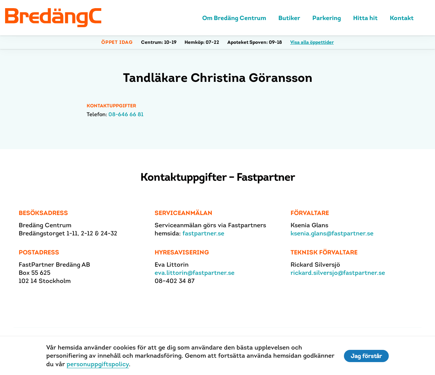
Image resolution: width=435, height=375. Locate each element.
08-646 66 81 (125, 114)
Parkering (326, 18)
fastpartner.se (203, 233)
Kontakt (402, 18)
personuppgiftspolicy (98, 364)
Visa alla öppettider (312, 42)
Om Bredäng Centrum (234, 18)
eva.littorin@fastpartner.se (194, 272)
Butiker (289, 18)
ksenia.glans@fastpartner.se (332, 233)
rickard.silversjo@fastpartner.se (338, 272)
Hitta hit (365, 18)
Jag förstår (366, 356)
